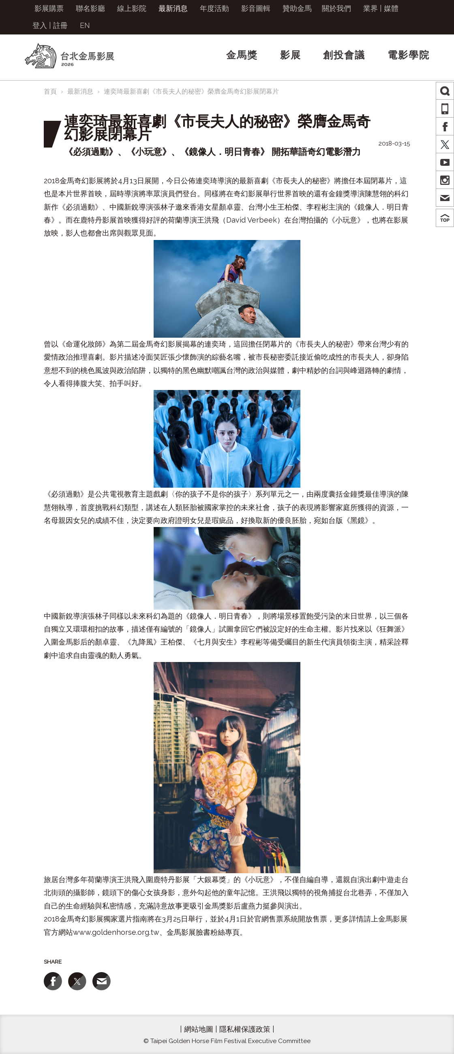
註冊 (60, 25)
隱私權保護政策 (244, 1029)
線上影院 (131, 8)
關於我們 (336, 8)
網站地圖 (198, 1029)
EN (85, 25)
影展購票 (49, 8)
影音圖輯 (255, 8)
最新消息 (173, 8)
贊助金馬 (297, 8)
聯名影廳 (90, 8)
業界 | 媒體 (380, 8)
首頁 (50, 91)
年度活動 (214, 8)
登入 (39, 25)
